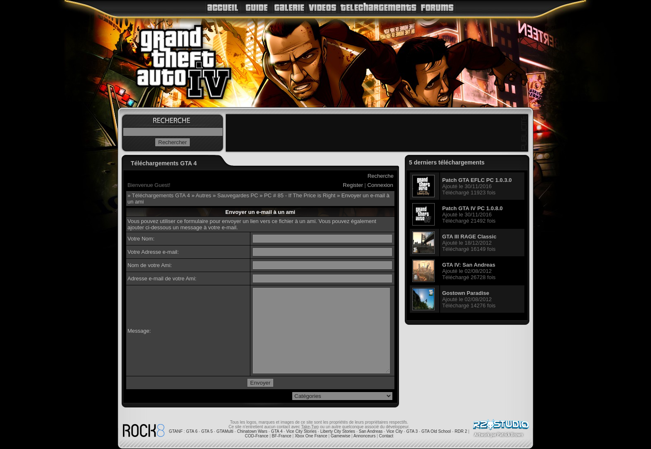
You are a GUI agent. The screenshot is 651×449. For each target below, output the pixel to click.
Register (353, 185)
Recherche (380, 176)
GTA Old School (436, 431)
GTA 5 (207, 431)
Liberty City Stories (337, 431)
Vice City (394, 431)
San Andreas (370, 431)
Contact (386, 436)
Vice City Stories (301, 431)
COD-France (257, 436)
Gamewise (340, 436)
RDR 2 (461, 431)
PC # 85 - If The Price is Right (299, 195)
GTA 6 (192, 431)
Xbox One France (311, 436)
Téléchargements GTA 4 (161, 195)
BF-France (281, 436)
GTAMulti (224, 431)
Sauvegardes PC (237, 195)
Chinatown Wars (252, 431)
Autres (203, 195)
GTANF (176, 431)
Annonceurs (364, 436)
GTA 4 (277, 431)
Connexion (380, 185)
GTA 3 (412, 431)
